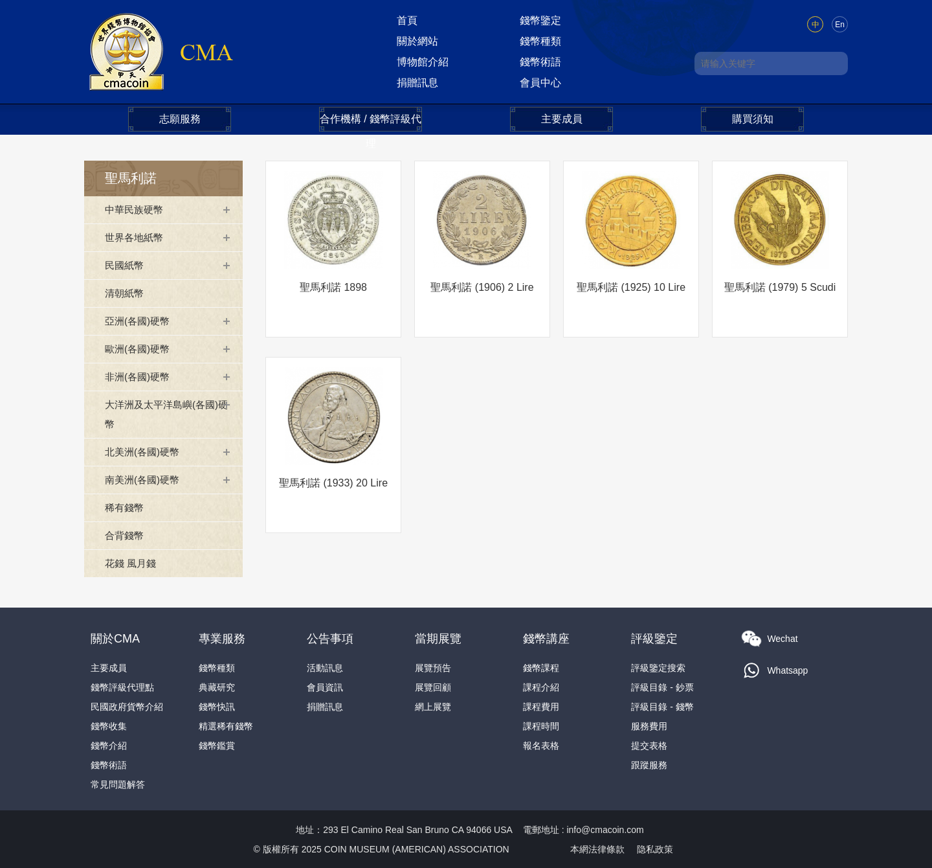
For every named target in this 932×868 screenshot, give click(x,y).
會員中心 (540, 82)
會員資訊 (325, 686)
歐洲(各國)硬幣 (139, 348)
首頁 (407, 20)
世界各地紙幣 (136, 237)
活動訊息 (325, 667)
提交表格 (649, 745)
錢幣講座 (546, 638)
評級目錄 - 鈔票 (662, 686)
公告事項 (330, 638)
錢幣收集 (109, 725)
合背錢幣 (125, 535)
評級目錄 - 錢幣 (662, 706)
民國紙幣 (125, 265)
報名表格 (541, 745)
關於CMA (115, 638)
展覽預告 (433, 667)
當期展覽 (438, 638)
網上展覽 (433, 706)
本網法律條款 (597, 848)
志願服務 (180, 118)
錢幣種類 (540, 41)
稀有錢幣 (125, 507)
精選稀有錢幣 (226, 725)
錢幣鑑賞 (217, 745)
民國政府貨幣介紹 (127, 706)
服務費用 (649, 725)
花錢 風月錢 (132, 563)
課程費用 (541, 706)
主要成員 (561, 118)
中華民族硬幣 (136, 209)
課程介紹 (541, 686)
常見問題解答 (118, 784)
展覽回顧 (433, 686)
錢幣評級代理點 (122, 686)
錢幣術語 (540, 61)
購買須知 (752, 118)
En (840, 24)
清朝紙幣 (125, 293)
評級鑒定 (654, 638)
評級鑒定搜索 (658, 667)
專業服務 (222, 638)
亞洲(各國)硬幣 (139, 320)
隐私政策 (655, 848)
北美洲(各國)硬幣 (144, 451)
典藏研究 (217, 686)
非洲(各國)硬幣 (139, 376)
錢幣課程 (541, 667)
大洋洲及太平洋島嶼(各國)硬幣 (165, 414)
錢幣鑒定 (540, 20)
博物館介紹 (423, 61)
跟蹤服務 (649, 764)
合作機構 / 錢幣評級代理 (370, 122)
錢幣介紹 (109, 745)
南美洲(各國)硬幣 (144, 479)
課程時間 (541, 725)
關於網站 (417, 41)
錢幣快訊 (217, 706)
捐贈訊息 (417, 82)
